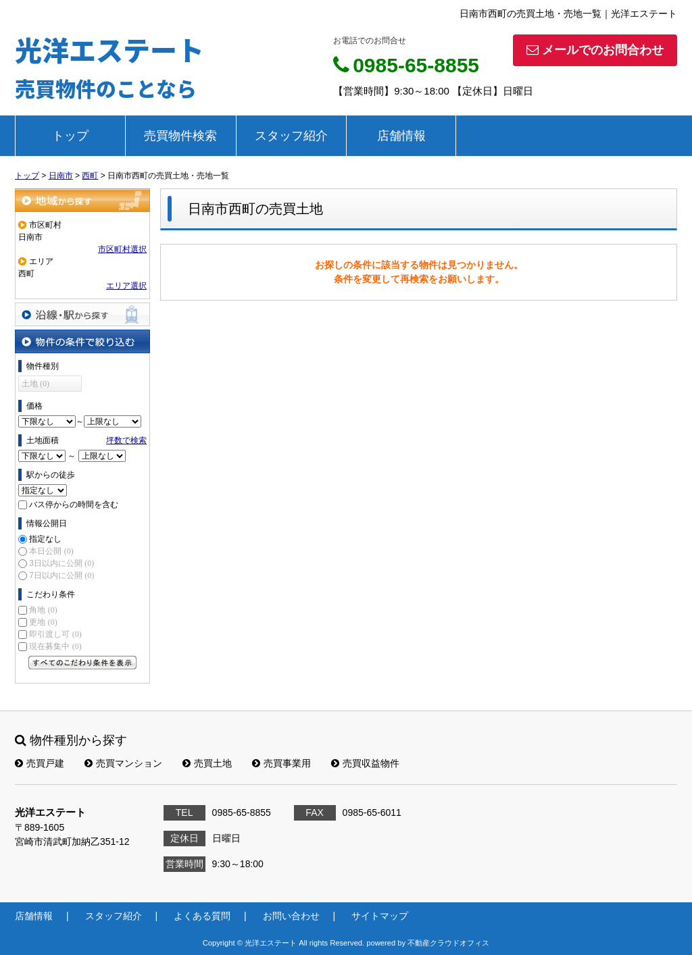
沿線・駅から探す (82, 314)
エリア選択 (126, 285)
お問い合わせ (291, 915)
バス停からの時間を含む (73, 504)
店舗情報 (401, 136)
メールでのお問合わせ (595, 50)
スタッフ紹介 (291, 136)
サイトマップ (379, 915)
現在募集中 (55, 646)
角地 (43, 610)
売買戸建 (39, 763)
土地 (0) (35, 383)
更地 (43, 622)
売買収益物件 (365, 763)
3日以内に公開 (61, 563)
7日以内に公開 (61, 575)
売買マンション (123, 763)
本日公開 (51, 551)
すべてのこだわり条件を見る (82, 662)
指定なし (45, 539)
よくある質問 (202, 915)
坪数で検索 (126, 440)
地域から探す (82, 200)
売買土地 (207, 763)
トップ (70, 136)
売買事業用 (281, 763)
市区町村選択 (122, 249)
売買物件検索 (180, 136)
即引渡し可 (55, 634)
